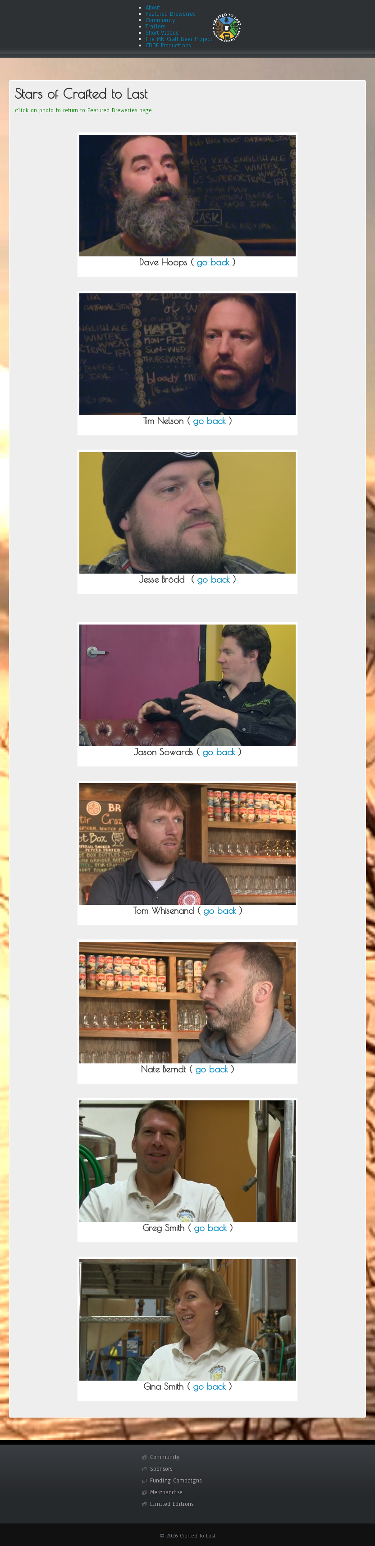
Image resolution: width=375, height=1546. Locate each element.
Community (160, 20)
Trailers (155, 27)
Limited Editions (171, 1504)
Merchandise (166, 1492)
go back (213, 262)
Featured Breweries (170, 14)
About (153, 8)
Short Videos (162, 33)
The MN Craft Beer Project (179, 39)
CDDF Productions (168, 45)
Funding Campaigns (175, 1481)
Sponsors (161, 1469)
